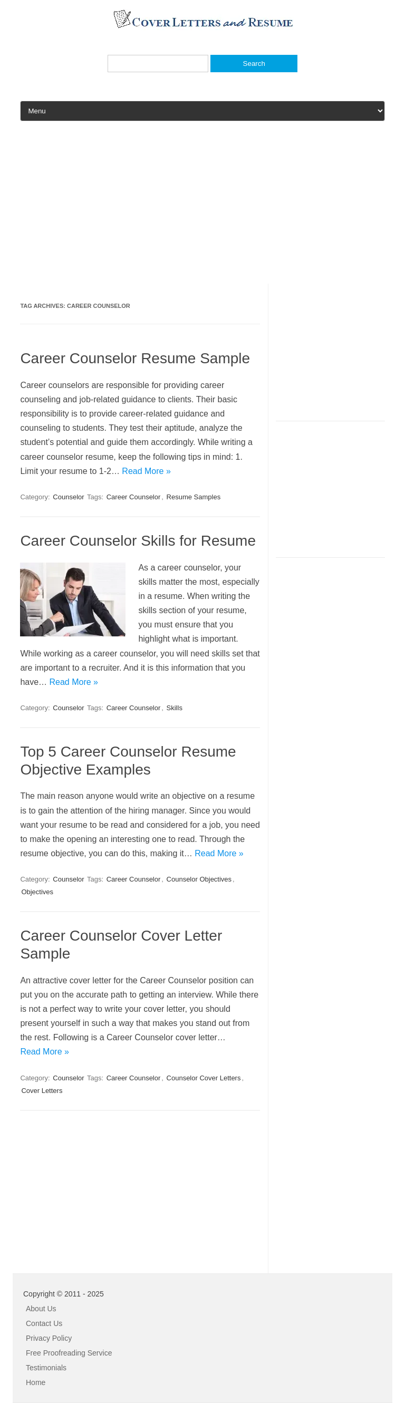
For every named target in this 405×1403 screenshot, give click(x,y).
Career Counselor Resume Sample (135, 358)
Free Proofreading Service (69, 1353)
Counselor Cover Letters (204, 1078)
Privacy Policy (49, 1338)
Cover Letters (41, 1091)
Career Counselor (134, 497)
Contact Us (44, 1323)
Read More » (146, 471)
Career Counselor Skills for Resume (138, 541)
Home (35, 1382)
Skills (174, 708)
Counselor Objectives (199, 879)
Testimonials (46, 1367)
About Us (41, 1308)
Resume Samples (194, 497)
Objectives (37, 892)
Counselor (68, 497)
